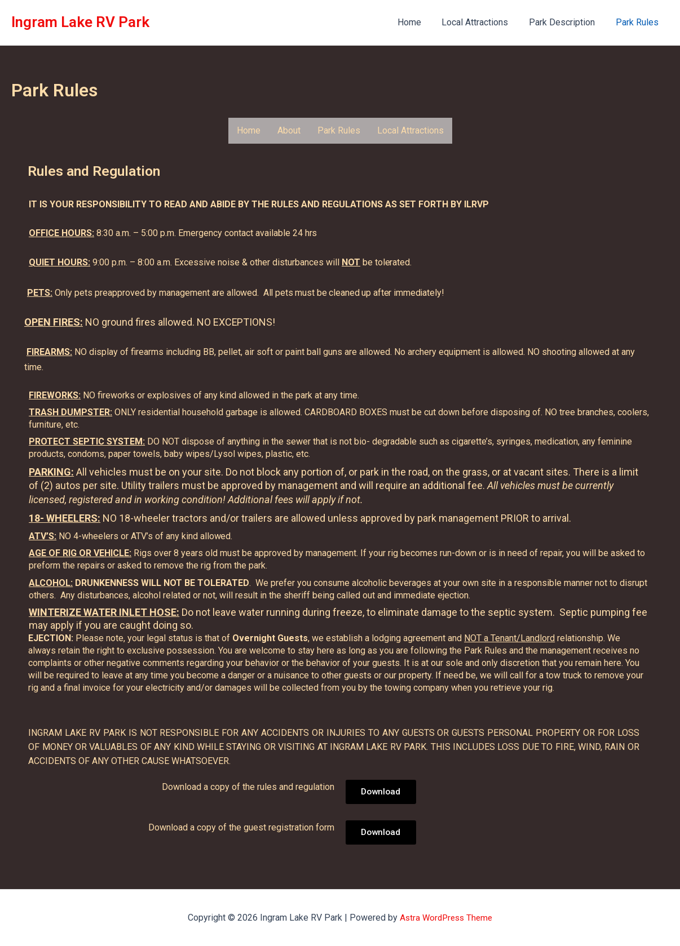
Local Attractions (481, 22)
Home (418, 22)
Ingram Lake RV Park (80, 22)
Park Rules (638, 22)
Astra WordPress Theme (446, 917)
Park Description (566, 22)
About (289, 130)
